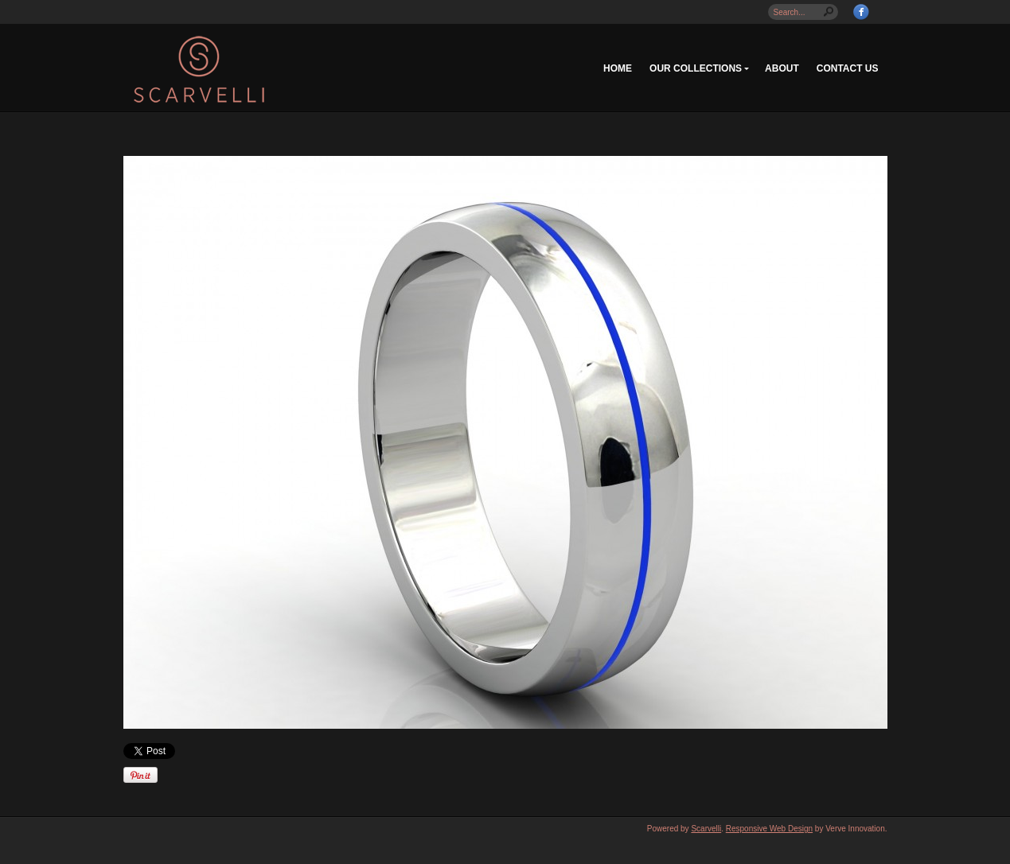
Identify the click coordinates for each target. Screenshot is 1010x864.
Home (617, 68)
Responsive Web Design (769, 828)
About (782, 68)
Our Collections (695, 68)
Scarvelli (706, 828)
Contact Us (848, 68)
